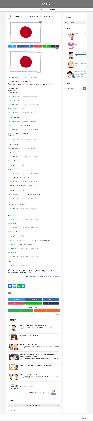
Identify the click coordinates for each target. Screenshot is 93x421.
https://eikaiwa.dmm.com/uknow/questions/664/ (20, 244)
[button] (84, 88)
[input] (75, 88)
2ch (9, 292)
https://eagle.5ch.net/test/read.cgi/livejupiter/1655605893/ (45, 276)
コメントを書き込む (33, 406)
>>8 (9, 269)
